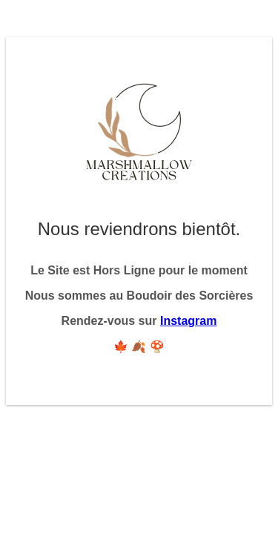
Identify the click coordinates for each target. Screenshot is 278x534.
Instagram (188, 320)
